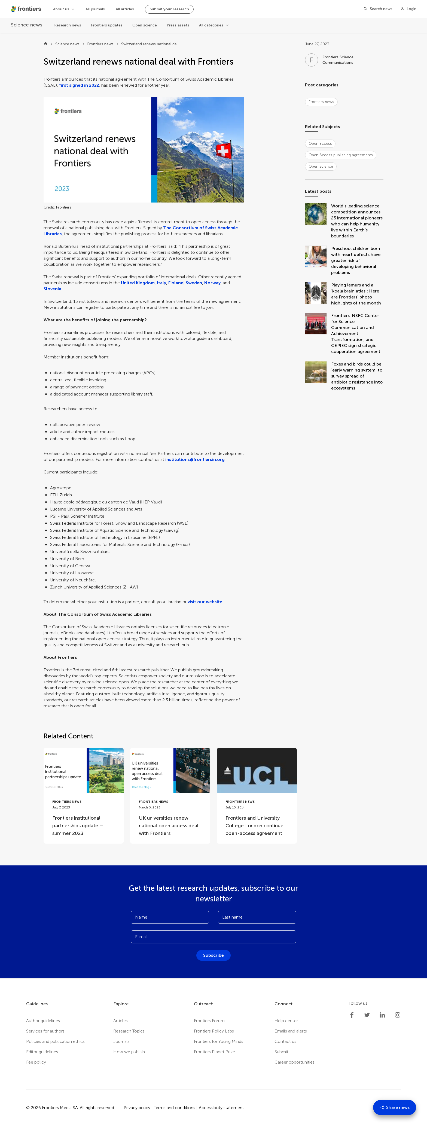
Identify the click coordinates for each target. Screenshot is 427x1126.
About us (61, 9)
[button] (144, 150)
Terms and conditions (174, 1107)
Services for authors (45, 1031)
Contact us (285, 1041)
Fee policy (36, 1062)
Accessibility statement (221, 1107)
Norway (212, 282)
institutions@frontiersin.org (195, 459)
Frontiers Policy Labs (214, 1031)
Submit (281, 1051)
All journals (95, 9)
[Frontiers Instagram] (397, 1015)
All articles (125, 9)
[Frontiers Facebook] (352, 1015)
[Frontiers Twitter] (367, 1015)
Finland (176, 282)
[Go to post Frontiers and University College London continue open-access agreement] (257, 796)
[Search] (376, 9)
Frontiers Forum (209, 1020)
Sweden (194, 282)
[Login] (408, 9)
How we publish (129, 1051)
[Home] (46, 44)
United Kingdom (138, 282)
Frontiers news (100, 44)
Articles (120, 1020)
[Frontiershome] (26, 9)
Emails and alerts (290, 1031)
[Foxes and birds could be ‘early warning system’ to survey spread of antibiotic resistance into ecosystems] (318, 376)
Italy (161, 282)
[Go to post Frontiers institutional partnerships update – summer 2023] (84, 796)
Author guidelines (43, 1020)
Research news (67, 25)
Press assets (178, 25)
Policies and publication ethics (55, 1041)
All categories (211, 25)
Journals (121, 1041)
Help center (286, 1020)
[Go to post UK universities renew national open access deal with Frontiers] (170, 796)
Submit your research (169, 9)
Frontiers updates (107, 25)
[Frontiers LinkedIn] (382, 1015)
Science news (67, 44)
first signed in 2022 (79, 85)
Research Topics (129, 1031)
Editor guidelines (42, 1051)
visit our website (205, 601)
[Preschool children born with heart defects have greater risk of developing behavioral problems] (318, 261)
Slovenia (52, 288)
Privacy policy (137, 1107)
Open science (144, 25)
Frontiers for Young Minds (218, 1041)
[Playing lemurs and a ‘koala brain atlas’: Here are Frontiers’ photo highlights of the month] (318, 294)
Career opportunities (294, 1062)
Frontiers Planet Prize (214, 1051)
